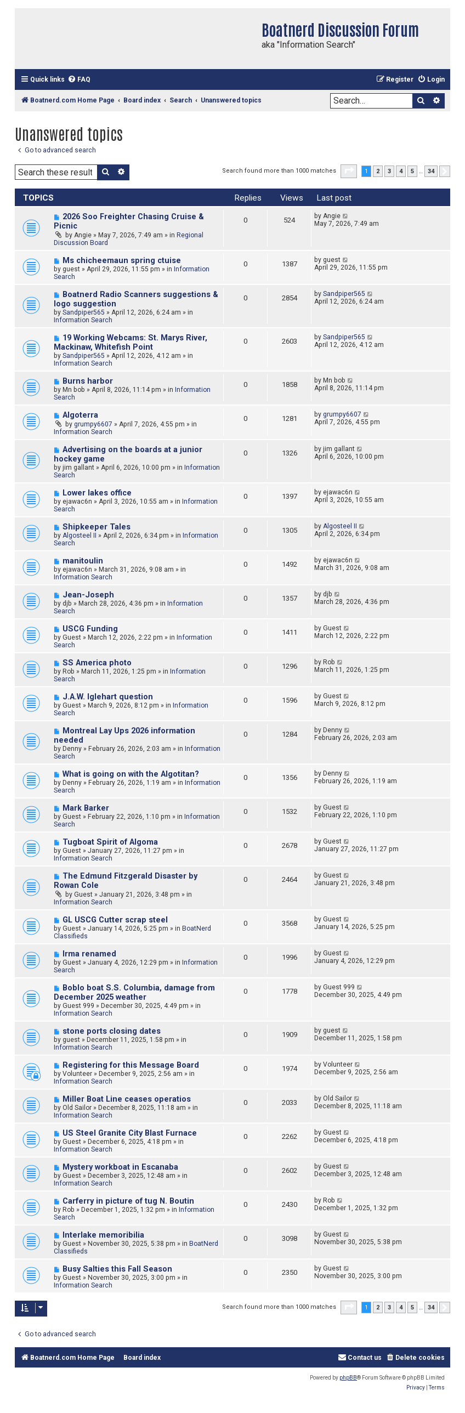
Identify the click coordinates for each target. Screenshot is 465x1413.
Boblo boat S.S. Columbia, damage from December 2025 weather (134, 992)
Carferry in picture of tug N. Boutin (128, 1201)
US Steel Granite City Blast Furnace (130, 1133)
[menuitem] (78, 79)
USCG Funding (90, 629)
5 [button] (412, 171)
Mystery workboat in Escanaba (120, 1167)
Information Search (83, 320)
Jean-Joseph (88, 595)
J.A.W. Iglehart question (108, 697)
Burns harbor (88, 381)
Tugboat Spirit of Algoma (110, 842)
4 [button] (400, 171)
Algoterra (80, 415)
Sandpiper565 (84, 312)
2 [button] (377, 171)
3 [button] (389, 171)
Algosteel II (80, 535)
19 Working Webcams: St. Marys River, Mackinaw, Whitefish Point (130, 342)
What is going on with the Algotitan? (131, 774)
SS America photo (97, 663)
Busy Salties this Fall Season (117, 1269)
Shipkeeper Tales (97, 527)
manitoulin (83, 561)
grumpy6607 (93, 424)
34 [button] (431, 171)
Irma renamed (89, 954)
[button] (349, 171)
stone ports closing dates (112, 1031)
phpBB (348, 1378)
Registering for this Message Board (131, 1065)
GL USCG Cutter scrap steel (115, 920)
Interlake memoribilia (103, 1235)
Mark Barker (86, 808)
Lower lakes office (97, 493)
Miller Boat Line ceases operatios (127, 1099)
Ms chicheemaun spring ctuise (122, 260)
